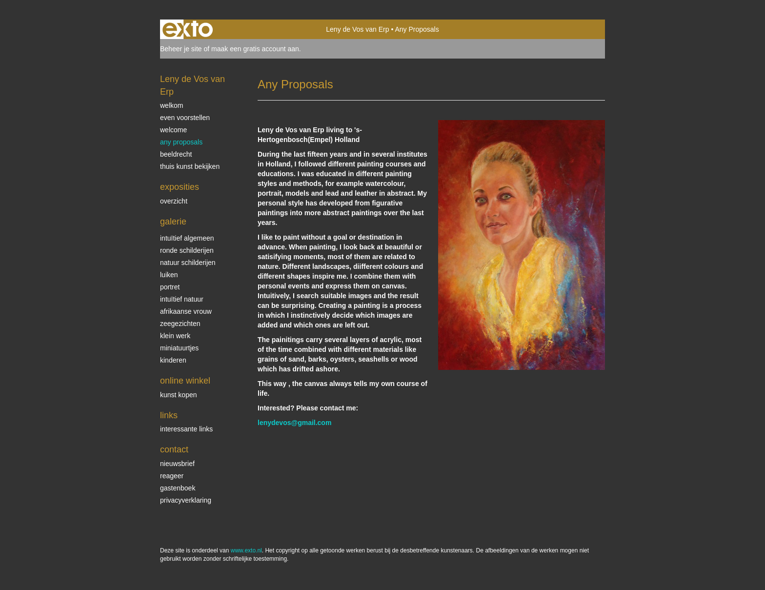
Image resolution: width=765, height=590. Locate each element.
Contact (174, 449)
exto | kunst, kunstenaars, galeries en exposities (187, 29)
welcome (173, 130)
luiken (169, 275)
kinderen (173, 360)
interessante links (186, 429)
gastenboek (177, 488)
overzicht (173, 201)
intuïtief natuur (181, 299)
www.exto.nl (246, 550)
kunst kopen (178, 395)
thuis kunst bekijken (190, 166)
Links (169, 415)
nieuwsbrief (177, 464)
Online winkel (185, 381)
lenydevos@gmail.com (294, 423)
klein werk (175, 336)
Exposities (179, 187)
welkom (171, 105)
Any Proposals (181, 142)
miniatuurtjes (179, 348)
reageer (171, 476)
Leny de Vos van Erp (357, 29)
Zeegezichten (180, 323)
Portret (170, 287)
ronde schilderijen (187, 250)
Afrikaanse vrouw (186, 311)
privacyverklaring (185, 500)
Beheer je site (181, 49)
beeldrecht (176, 154)
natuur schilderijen (188, 262)
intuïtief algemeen (187, 238)
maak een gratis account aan (255, 49)
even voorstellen (185, 118)
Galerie (173, 221)
